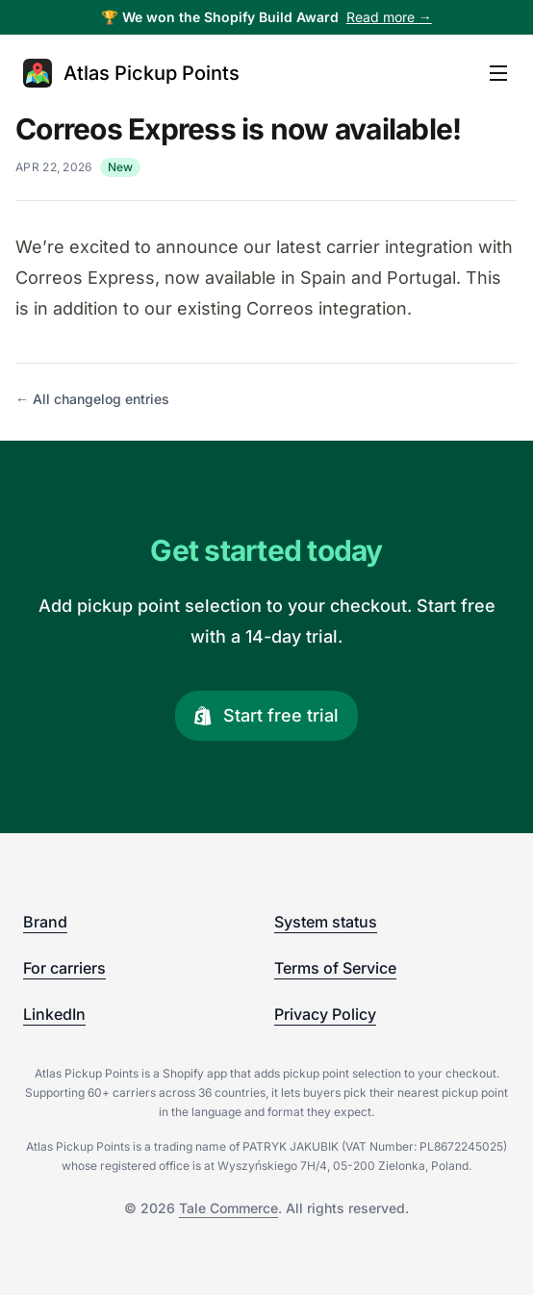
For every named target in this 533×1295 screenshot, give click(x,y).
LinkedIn (54, 1014)
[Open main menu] (498, 73)
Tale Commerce (228, 1208)
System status (325, 921)
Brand (45, 921)
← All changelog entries (92, 399)
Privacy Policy (325, 1014)
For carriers (64, 968)
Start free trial (266, 715)
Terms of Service (335, 968)
